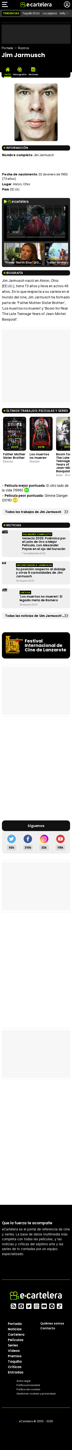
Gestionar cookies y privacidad (36, 1393)
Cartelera (16, 1334)
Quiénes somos (52, 1323)
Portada (7, 48)
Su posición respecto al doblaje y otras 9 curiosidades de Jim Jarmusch (40, 572)
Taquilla (15, 1361)
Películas (15, 1340)
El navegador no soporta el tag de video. (36, 223)
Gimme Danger (56, 496)
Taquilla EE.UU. (31, 13)
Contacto (47, 1328)
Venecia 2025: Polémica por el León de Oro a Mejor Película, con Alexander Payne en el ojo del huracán (44, 543)
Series (13, 1345)
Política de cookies (28, 1389)
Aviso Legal (24, 1381)
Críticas (15, 1367)
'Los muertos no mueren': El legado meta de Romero (41, 598)
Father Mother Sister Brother (14, 456)
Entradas (15, 1372)
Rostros (23, 48)
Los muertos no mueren (39, 456)
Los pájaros (50, 13)
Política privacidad (28, 1385)
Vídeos (14, 1350)
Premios (15, 1356)
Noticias (15, 1329)
